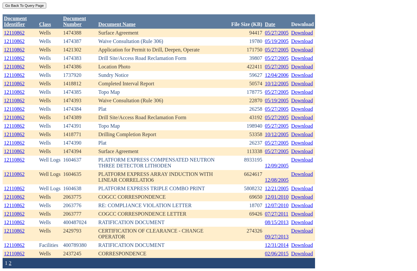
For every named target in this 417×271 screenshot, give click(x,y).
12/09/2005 (277, 165)
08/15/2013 (277, 222)
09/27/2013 (277, 236)
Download (302, 33)
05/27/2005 (277, 33)
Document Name (117, 24)
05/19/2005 (277, 41)
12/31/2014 (277, 245)
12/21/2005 (277, 188)
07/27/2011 (276, 214)
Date (270, 24)
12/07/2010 (277, 205)
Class (45, 24)
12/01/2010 (277, 197)
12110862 (14, 33)
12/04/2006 (277, 75)
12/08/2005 (277, 180)
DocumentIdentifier (15, 21)
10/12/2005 (277, 83)
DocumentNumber (74, 21)
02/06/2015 (277, 253)
